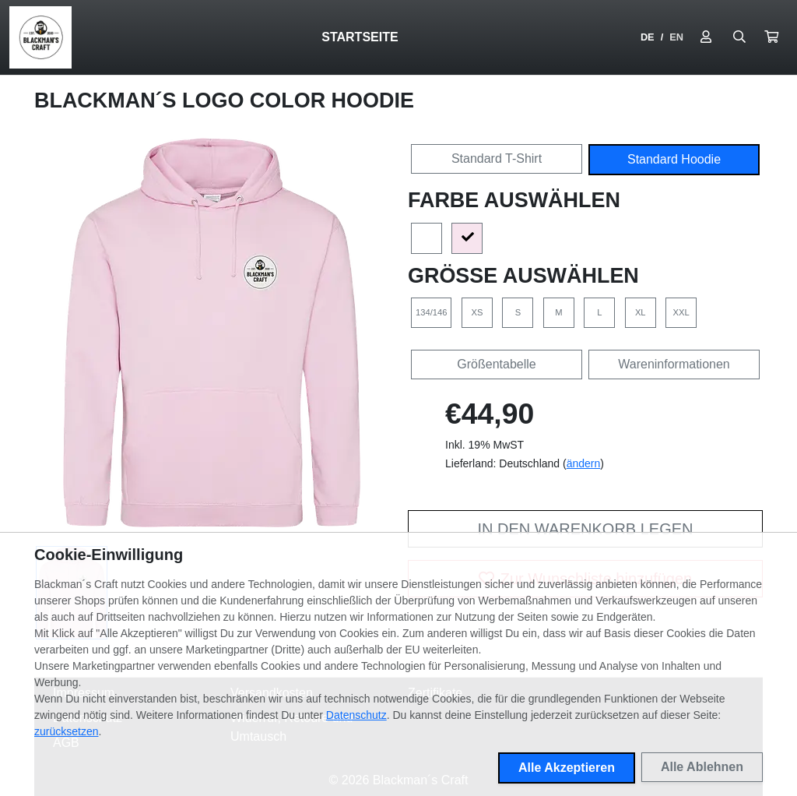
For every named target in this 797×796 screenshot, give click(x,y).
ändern (584, 463)
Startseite (359, 37)
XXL (681, 312)
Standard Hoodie (674, 159)
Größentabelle (496, 364)
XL (640, 312)
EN (676, 37)
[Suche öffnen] (739, 37)
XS (477, 312)
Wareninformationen (673, 364)
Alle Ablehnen (702, 766)
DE (648, 37)
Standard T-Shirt (496, 158)
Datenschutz (356, 715)
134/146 (431, 312)
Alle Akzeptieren (566, 767)
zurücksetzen (66, 731)
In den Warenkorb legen (585, 528)
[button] (771, 37)
